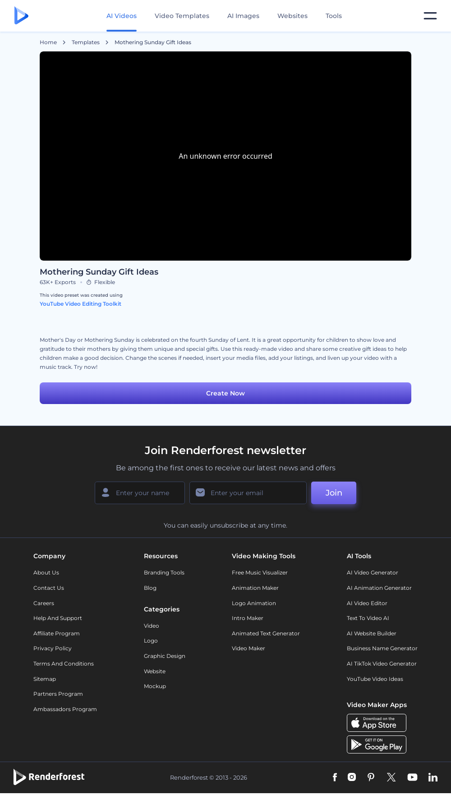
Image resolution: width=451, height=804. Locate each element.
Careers (43, 603)
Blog (150, 587)
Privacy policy (52, 648)
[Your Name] (140, 493)
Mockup (155, 686)
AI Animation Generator (379, 587)
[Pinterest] (371, 778)
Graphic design (164, 655)
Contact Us (48, 587)
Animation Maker (255, 587)
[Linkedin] (432, 778)
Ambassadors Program (65, 709)
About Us (46, 572)
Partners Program (58, 693)
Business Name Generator (382, 648)
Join (334, 493)
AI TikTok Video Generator (382, 663)
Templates (86, 42)
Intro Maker (247, 618)
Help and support (57, 618)
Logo (151, 640)
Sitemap (44, 678)
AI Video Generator (372, 572)
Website (155, 671)
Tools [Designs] (334, 16)
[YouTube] (412, 778)
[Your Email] (248, 493)
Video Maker (248, 648)
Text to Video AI (368, 618)
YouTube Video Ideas (375, 678)
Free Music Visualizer (260, 572)
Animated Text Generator (266, 633)
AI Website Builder (371, 633)
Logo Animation (254, 603)
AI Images (243, 16)
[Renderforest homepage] (21, 16)
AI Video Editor (367, 603)
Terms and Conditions (63, 663)
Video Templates (182, 16)
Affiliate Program (56, 633)
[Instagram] (352, 778)
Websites (292, 16)
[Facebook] (335, 778)
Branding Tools (164, 572)
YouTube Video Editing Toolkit (80, 303)
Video (151, 625)
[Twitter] (391, 778)
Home (48, 42)
